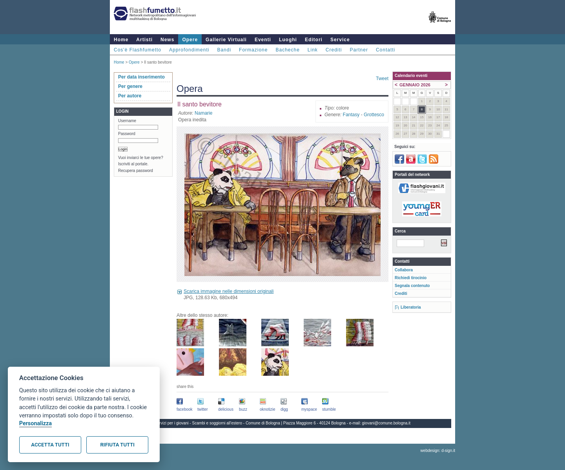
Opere (190, 39)
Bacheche (287, 50)
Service (340, 39)
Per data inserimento (141, 77)
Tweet (382, 78)
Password (126, 134)
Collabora (404, 270)
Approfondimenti (189, 50)
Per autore (129, 96)
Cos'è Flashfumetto (137, 50)
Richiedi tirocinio (410, 278)
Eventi (263, 39)
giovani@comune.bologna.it (386, 423)
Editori (314, 39)
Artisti (144, 39)
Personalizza (35, 423)
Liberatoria (411, 307)
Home (121, 39)
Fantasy (351, 114)
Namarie (203, 113)
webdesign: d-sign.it (438, 450)
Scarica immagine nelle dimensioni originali (228, 291)
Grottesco (374, 114)
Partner (359, 50)
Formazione (253, 50)
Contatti (385, 50)
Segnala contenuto (412, 285)
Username (127, 121)
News (167, 39)
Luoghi (288, 39)
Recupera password (135, 170)
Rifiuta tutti (117, 445)
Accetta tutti (50, 445)
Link (313, 50)
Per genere (130, 86)
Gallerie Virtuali (226, 39)
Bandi (224, 50)
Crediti (334, 50)
